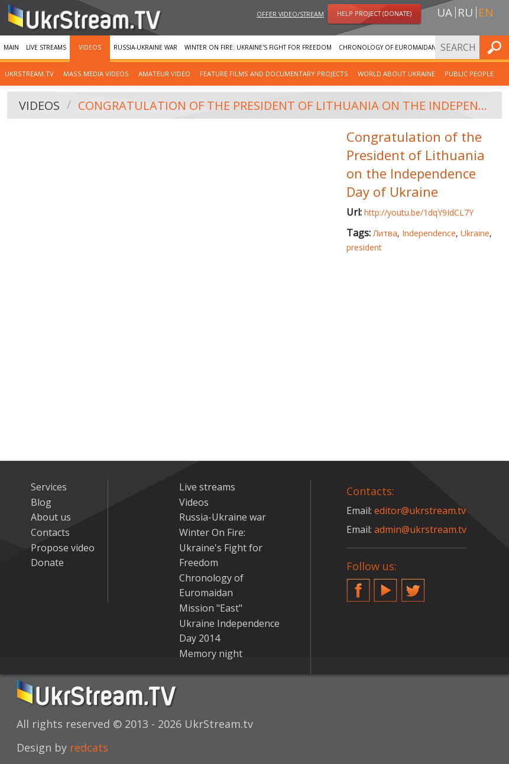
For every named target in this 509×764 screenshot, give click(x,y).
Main (11, 47)
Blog (41, 502)
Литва (385, 233)
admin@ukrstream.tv (420, 529)
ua (444, 12)
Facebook (358, 585)
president (364, 247)
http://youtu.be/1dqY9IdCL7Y (419, 212)
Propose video (63, 547)
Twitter (413, 585)
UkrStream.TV (29, 73)
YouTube (385, 585)
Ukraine (475, 233)
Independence (429, 233)
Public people (469, 73)
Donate (47, 562)
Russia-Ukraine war (145, 47)
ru (465, 12)
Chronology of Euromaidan (387, 47)
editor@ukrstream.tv (420, 510)
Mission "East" (210, 608)
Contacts (50, 532)
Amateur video (164, 73)
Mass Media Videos (96, 73)
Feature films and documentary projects (274, 73)
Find (496, 47)
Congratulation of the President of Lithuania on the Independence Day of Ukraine (286, 105)
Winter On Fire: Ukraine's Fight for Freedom (258, 47)
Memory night (210, 653)
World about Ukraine (396, 73)
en (485, 12)
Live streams (46, 47)
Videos (90, 47)
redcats (89, 747)
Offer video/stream (290, 13)
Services (49, 486)
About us (51, 517)
